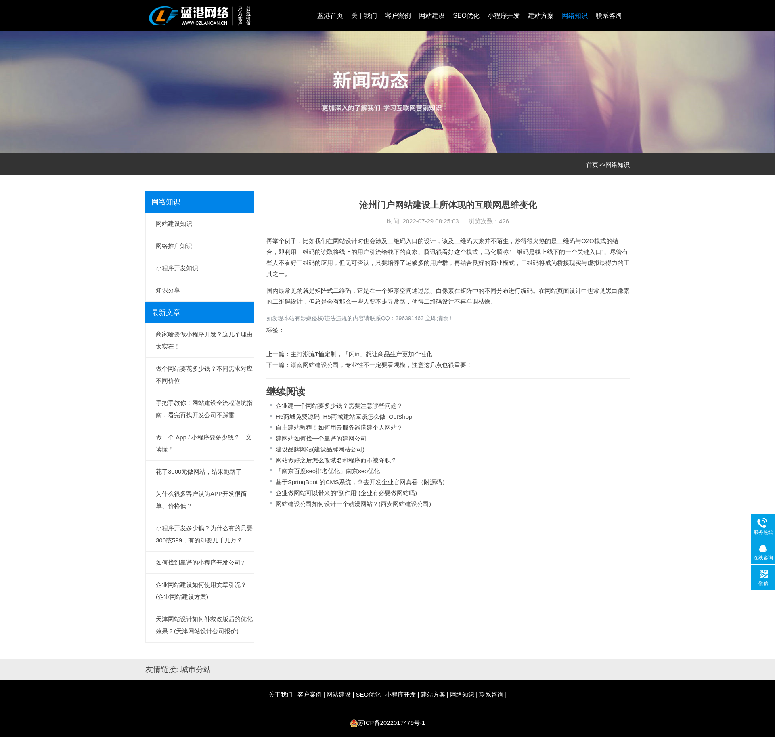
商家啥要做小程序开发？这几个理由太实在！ (204, 340)
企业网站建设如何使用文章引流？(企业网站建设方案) (201, 590)
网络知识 (575, 15)
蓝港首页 (330, 15)
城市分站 (195, 669)
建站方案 (541, 15)
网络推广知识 (174, 245)
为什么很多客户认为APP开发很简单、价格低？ (201, 499)
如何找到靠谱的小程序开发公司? (200, 562)
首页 (592, 164)
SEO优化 (466, 15)
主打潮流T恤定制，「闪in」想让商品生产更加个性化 (361, 354)
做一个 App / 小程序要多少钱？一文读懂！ (204, 443)
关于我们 (364, 15)
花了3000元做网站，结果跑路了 (199, 471)
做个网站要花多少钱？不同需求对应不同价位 (204, 374)
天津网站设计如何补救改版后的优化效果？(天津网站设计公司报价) (204, 624)
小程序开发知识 (177, 268)
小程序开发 (504, 15)
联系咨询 (609, 15)
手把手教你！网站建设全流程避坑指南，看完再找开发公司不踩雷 (204, 408)
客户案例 (398, 15)
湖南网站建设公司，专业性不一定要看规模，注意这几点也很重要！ (381, 364)
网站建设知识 (174, 223)
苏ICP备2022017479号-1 (391, 722)
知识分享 (168, 290)
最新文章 (165, 313)
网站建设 (432, 15)
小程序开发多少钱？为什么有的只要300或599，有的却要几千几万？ (204, 534)
